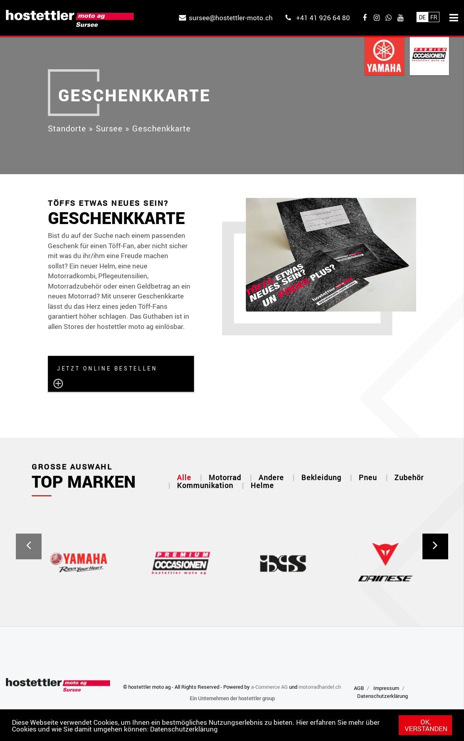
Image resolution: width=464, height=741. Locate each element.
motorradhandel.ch (320, 686)
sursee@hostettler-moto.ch (231, 17)
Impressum (386, 688)
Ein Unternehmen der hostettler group (232, 698)
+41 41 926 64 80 (323, 17)
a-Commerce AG (269, 686)
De (422, 17)
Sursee (109, 128)
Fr (433, 17)
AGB (359, 688)
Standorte (67, 128)
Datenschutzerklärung (184, 728)
